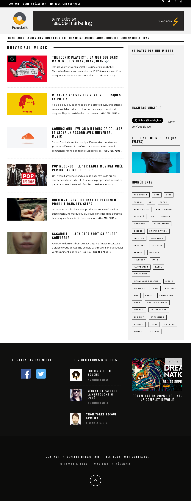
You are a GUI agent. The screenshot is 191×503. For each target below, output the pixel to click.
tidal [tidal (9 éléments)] (153, 326)
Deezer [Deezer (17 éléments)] (138, 231)
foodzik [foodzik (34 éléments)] (157, 246)
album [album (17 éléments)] (138, 202)
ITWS (146, 38)
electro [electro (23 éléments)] (139, 239)
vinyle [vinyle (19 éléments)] (138, 333)
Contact (14, 3)
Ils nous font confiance (65, 3)
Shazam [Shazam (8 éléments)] (139, 311)
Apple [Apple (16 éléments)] (163, 202)
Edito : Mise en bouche (99, 374)
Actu (21, 38)
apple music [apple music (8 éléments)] (141, 209)
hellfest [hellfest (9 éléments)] (139, 260)
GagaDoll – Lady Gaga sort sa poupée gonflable (85, 236)
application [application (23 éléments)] (164, 209)
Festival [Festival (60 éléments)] (139, 246)
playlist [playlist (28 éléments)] (170, 289)
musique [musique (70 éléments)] (139, 289)
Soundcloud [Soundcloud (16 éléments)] (159, 311)
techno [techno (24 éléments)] (139, 326)
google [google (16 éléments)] (154, 253)
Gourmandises (131, 38)
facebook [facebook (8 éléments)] (157, 239)
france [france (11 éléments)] (138, 253)
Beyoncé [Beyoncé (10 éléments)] (139, 217)
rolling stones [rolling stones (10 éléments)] (157, 304)
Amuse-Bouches (107, 38)
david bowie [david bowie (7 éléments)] (161, 224)
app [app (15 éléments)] (151, 202)
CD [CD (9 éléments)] (152, 217)
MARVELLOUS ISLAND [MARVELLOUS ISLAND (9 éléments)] (146, 282)
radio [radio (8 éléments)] (149, 297)
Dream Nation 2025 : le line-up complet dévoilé (157, 400)
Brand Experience (81, 38)
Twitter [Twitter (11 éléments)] (169, 326)
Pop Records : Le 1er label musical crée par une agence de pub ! (87, 168)
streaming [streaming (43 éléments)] (158, 319)
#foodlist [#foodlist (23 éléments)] (141, 195)
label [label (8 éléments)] (158, 268)
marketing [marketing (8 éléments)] (141, 275)
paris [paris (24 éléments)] (155, 289)
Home (11, 38)
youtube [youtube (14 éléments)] (154, 333)
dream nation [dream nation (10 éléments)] (158, 231)
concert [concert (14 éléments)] (166, 217)
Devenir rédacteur (34, 3)
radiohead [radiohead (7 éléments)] (166, 297)
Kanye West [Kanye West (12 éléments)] (141, 268)
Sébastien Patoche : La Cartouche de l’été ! (103, 396)
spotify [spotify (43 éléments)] (139, 319)
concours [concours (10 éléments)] (140, 224)
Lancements (34, 38)
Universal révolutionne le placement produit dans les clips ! (85, 202)
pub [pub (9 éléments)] (136, 297)
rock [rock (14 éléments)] (137, 304)
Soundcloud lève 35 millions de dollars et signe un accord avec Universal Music (87, 132)
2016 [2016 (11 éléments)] (168, 195)
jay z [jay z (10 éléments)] (155, 260)
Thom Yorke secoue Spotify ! (101, 418)
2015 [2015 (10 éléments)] (156, 195)
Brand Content (56, 38)
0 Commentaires (98, 381)
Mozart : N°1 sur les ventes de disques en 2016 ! (86, 97)
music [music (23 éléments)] (169, 282)
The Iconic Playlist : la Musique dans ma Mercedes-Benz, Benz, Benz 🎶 (85, 59)
